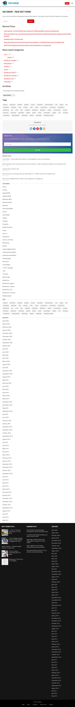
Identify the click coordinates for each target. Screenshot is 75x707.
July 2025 (5, 349)
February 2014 (6, 458)
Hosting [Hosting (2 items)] (25, 107)
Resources (5, 261)
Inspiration (7, 81)
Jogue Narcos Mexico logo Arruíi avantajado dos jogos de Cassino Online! (36, 541)
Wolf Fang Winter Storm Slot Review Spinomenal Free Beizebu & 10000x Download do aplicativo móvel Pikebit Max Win (34, 164)
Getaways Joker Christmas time (13, 39)
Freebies (6, 66)
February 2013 (6, 492)
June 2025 (5, 352)
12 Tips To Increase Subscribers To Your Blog (15, 531)
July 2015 (5, 414)
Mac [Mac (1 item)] (22, 110)
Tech (5, 54)
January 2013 (6, 495)
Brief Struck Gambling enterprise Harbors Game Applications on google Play (27, 45)
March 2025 (6, 361)
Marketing (5, 243)
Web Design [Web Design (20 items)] (24, 115)
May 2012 (5, 520)
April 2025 (5, 358)
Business (5, 205)
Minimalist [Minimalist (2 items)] (42, 110)
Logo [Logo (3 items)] (16, 110)
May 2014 (5, 448)
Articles (4, 190)
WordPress (5, 280)
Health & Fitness (7, 227)
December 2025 (7, 333)
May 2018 (5, 389)
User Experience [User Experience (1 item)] (15, 115)
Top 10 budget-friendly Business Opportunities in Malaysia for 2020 (15, 539)
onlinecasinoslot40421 (9, 252)
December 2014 (7, 427)
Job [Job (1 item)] (12, 110)
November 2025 (7, 336)
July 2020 (5, 367)
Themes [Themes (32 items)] (54, 112)
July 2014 (5, 442)
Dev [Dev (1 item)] (66, 104)
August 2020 (6, 364)
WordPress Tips (9, 78)
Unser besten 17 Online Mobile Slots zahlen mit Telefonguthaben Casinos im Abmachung (31, 31)
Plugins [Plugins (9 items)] (65, 110)
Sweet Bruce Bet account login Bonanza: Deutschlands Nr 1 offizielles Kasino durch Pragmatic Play (34, 42)
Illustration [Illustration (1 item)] (44, 107)
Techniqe (39, 702)
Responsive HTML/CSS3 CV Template (16, 560)
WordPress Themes (10, 60)
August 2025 (6, 346)
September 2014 (7, 436)
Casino (4, 212)
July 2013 (5, 477)
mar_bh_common (7, 240)
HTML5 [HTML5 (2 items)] (36, 107)
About (28, 704)
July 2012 (5, 514)
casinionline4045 (7, 208)
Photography (6, 258)
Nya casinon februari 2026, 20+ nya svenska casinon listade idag (37, 551)
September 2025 (7, 343)
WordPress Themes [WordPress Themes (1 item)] (48, 115)
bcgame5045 (6, 193)
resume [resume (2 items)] (28, 112)
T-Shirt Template (7, 268)
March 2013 (6, 489)
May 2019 (5, 380)
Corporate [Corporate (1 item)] (40, 104)
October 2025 (6, 339)
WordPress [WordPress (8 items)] (38, 115)
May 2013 (5, 483)
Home (4, 230)
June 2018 (5, 386)
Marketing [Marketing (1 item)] (35, 110)
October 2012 (6, 505)
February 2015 (6, 420)
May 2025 (5, 355)
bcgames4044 (6, 196)
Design (9, 57)
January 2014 (6, 461)
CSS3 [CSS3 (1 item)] (56, 104)
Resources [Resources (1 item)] (13, 112)
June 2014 (5, 445)
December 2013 (7, 464)
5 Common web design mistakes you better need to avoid (37, 535)
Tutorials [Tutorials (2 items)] (65, 112)
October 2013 (6, 470)
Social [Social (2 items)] (39, 112)
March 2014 (6, 455)
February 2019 (6, 383)
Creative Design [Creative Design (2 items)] (49, 104)
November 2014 (7, 430)
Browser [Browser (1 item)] (20, 104)
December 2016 (7, 402)
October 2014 (6, 433)
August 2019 (6, 377)
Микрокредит (7, 296)
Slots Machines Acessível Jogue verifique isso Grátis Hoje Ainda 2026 (37, 530)
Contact (51, 704)
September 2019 (7, 374)
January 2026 (6, 330)
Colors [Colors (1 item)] (33, 104)
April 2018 (5, 392)
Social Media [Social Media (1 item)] (47, 112)
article (6, 69)
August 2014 (6, 439)
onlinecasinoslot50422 (9, 255)
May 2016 (5, 408)
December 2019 (7, 371)
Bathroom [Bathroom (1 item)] (12, 104)
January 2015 (6, 424)
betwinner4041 (7, 199)
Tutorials (5, 274)
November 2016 (7, 405)
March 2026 (6, 324)
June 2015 (5, 417)
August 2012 (6, 511)
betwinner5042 (7, 202)
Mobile (4, 246)
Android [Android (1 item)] (5, 104)
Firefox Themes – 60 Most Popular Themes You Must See (11, 547)
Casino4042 (6, 215)
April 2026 (5, 321)
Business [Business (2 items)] (26, 104)
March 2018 (6, 396)
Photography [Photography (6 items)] (57, 110)
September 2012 (7, 508)
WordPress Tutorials (10, 75)
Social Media (6, 265)
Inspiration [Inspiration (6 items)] (6, 110)
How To (4, 233)
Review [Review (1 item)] (34, 112)
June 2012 (5, 517)
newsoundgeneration (9, 249)
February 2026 (6, 327)
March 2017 (6, 399)
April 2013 (5, 486)
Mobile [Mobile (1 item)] (49, 110)
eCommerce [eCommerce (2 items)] (6, 107)
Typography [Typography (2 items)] (6, 115)
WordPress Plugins (10, 72)
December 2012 (7, 498)
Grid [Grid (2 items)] (20, 107)
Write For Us (43, 704)
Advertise (35, 704)
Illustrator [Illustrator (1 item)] (52, 107)
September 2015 (7, 411)
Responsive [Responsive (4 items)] (21, 112)
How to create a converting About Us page (15, 552)
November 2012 (7, 502)
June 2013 (5, 480)
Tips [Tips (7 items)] (59, 112)
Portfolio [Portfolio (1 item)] (5, 112)
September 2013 (7, 473)
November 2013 (7, 467)
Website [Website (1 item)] (32, 115)
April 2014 (5, 452)
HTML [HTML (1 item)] (31, 107)
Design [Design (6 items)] (61, 104)
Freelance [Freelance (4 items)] (13, 107)
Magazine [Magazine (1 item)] (27, 110)
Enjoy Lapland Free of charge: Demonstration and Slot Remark (36, 546)
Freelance (5, 224)
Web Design (7, 63)
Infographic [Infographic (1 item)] (61, 107)
